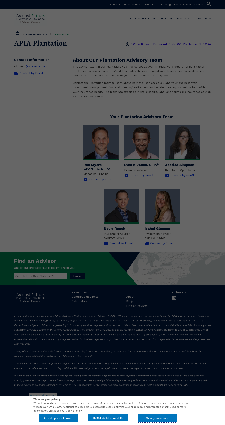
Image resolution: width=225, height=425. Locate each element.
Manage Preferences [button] (158, 418)
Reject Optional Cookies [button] (108, 417)
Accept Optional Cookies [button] (58, 418)
